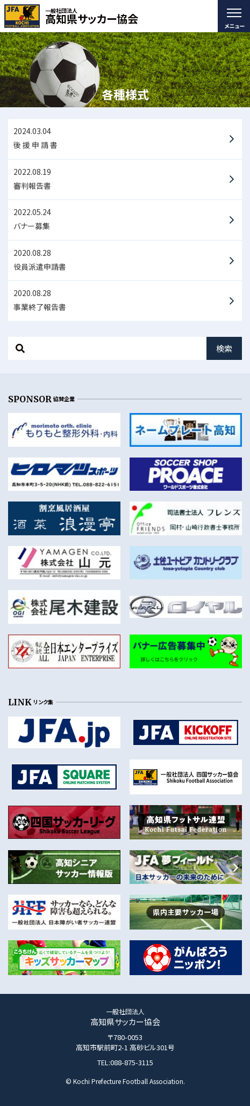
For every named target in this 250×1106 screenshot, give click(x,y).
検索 (224, 348)
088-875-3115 (131, 1062)
